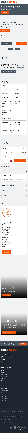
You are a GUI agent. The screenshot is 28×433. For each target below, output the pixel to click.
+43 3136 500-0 (7, 361)
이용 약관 (11, 416)
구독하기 (23, 344)
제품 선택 (5, 12)
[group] (14, 67)
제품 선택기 (7, 295)
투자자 (2, 372)
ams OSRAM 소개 (6, 367)
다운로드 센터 (4, 390)
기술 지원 (3, 396)
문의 (11, 49)
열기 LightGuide (7, 252)
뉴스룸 (2, 370)
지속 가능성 (4, 374)
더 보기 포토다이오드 (9, 332)
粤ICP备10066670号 (6, 422)
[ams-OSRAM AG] (9, 2)
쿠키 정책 (3, 419)
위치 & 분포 (4, 376)
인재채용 (3, 378)
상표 (22, 416)
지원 (17, 49)
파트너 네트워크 (5, 399)
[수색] (24, 2)
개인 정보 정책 (4, 416)
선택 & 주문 (21, 43)
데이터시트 (6, 43)
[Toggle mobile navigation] (26, 2)
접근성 (2, 380)
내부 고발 (3, 401)
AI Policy (9, 419)
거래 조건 (17, 416)
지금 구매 (19, 160)
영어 (11, 179)
